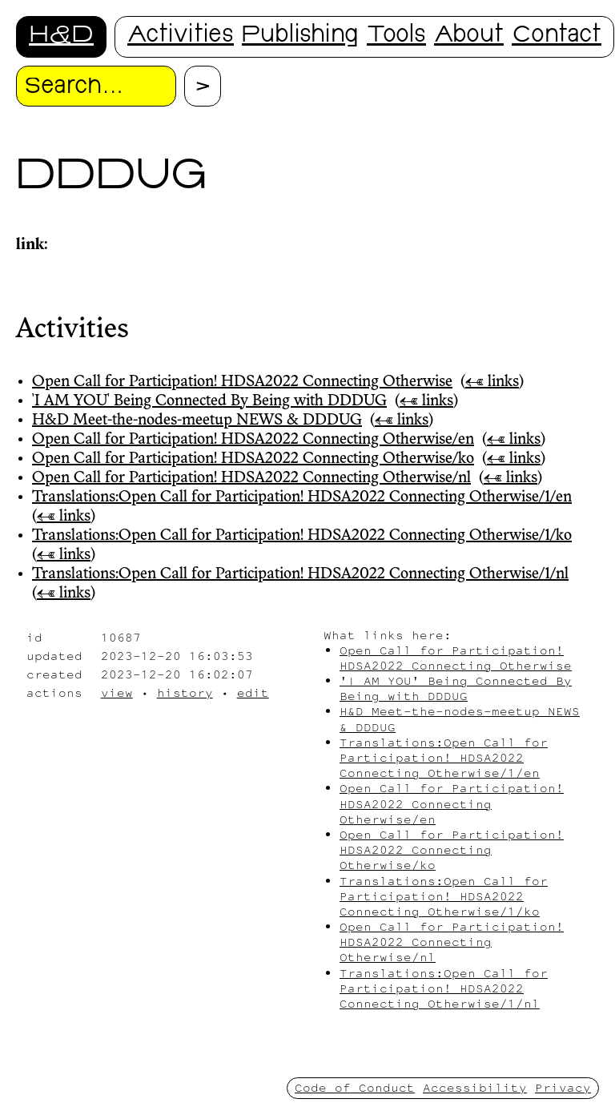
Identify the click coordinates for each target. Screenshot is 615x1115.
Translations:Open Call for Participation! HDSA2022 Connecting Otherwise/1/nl (300, 574)
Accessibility (475, 1087)
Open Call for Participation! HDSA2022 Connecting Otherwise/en (253, 440)
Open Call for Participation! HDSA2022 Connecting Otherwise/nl (251, 478)
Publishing (300, 36)
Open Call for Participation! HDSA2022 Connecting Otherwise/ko (253, 459)
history (185, 692)
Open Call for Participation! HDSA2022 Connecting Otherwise (242, 382)
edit (253, 692)
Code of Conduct (355, 1087)
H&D (61, 36)
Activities (180, 36)
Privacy (563, 1087)
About (469, 36)
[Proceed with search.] (202, 86)
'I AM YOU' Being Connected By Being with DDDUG (209, 401)
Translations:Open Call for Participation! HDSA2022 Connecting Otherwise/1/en (302, 497)
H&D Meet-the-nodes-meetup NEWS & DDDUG (197, 421)
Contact (556, 36)
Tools (396, 36)
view (117, 692)
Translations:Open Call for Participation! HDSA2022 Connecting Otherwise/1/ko (302, 536)
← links (492, 382)
